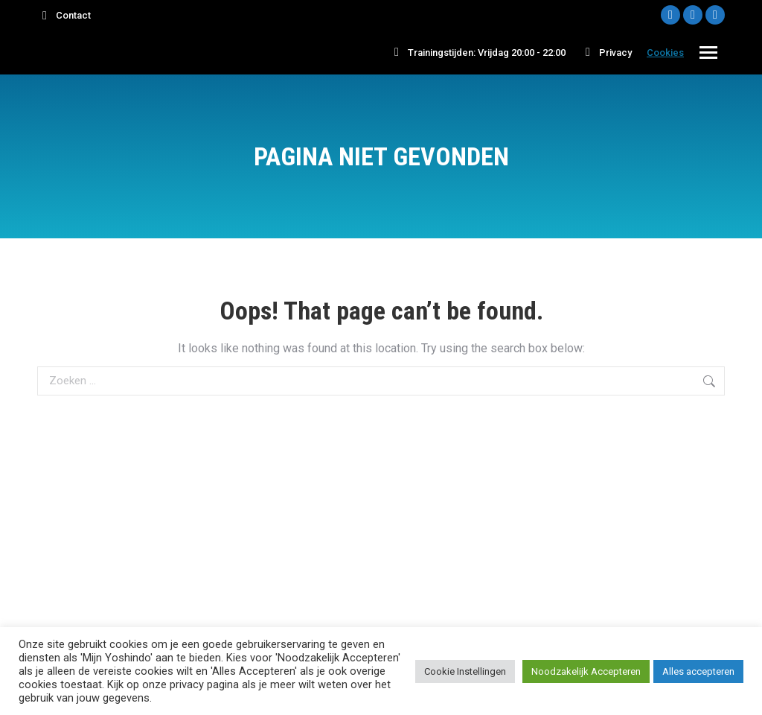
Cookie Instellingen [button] (465, 671)
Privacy (606, 52)
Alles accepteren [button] (698, 671)
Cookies (665, 52)
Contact (64, 15)
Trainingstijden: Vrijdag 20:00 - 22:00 (477, 52)
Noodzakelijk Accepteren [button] (586, 671)
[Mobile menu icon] (708, 52)
